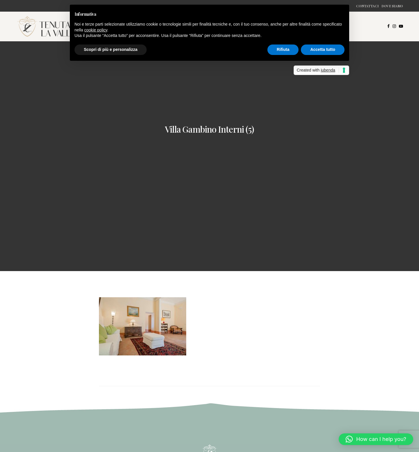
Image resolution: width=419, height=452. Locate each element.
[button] (376, 439)
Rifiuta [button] (283, 49)
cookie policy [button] (95, 30)
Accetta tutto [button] (322, 49)
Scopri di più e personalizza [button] (110, 49)
